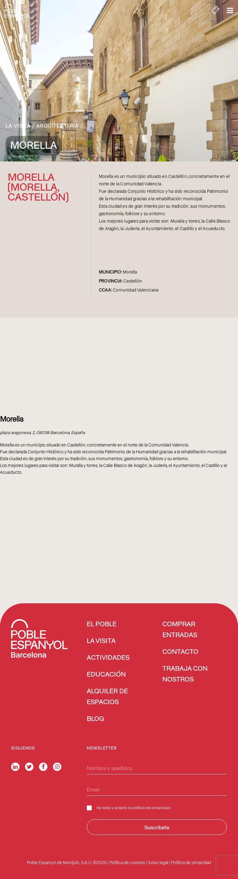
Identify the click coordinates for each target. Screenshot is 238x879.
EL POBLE (102, 624)
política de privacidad (151, 807)
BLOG (95, 719)
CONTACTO (180, 652)
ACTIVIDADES (108, 658)
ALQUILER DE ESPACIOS (107, 697)
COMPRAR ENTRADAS (179, 630)
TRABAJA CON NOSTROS (185, 674)
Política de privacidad (191, 862)
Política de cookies (127, 862)
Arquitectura (57, 125)
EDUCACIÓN (106, 674)
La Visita (18, 125)
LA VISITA (101, 641)
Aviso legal (158, 862)
